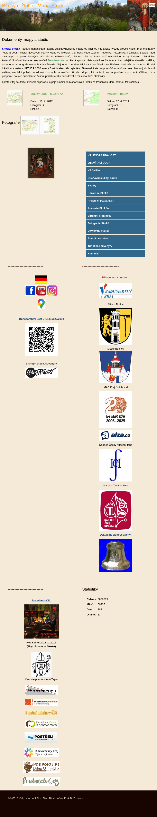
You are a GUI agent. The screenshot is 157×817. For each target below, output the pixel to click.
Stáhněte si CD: (41, 600)
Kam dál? (94, 253)
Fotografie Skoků (98, 223)
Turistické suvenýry (100, 245)
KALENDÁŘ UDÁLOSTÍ (102, 155)
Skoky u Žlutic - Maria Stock (33, 5)
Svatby (92, 185)
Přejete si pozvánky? (101, 200)
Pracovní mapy (117, 93)
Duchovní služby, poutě (102, 177)
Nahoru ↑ (81, 798)
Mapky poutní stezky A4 (47, 93)
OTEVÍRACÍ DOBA (99, 162)
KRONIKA (94, 170)
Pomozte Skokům (99, 208)
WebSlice (36, 798)
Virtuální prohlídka (99, 215)
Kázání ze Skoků (98, 193)
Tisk (45, 798)
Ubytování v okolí (98, 230)
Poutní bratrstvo (98, 238)
